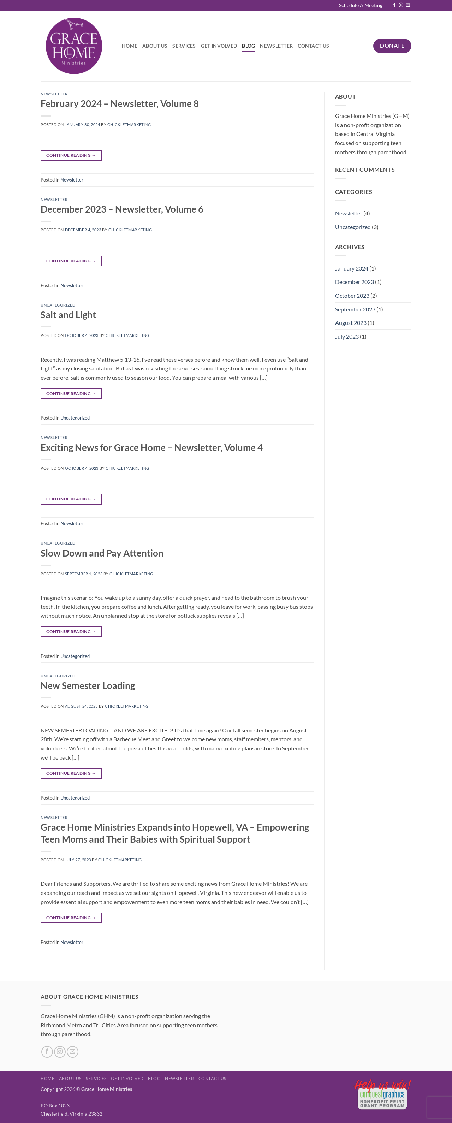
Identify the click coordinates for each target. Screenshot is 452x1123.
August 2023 (351, 322)
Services (184, 46)
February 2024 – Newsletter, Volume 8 (120, 103)
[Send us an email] (408, 5)
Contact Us (313, 46)
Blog (248, 46)
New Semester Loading (88, 685)
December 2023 (354, 281)
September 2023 (355, 309)
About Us (154, 46)
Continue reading (71, 155)
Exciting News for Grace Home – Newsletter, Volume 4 (152, 447)
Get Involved (219, 46)
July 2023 (347, 336)
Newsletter (276, 46)
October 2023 (352, 295)
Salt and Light (68, 314)
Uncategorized (58, 305)
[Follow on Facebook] (394, 5)
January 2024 (351, 268)
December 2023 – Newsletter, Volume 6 (122, 209)
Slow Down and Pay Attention (102, 553)
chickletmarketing (129, 124)
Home (129, 46)
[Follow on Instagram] (401, 5)
